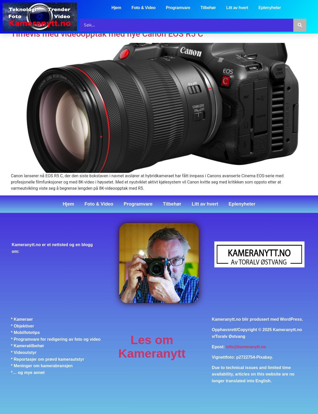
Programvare (178, 7)
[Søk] (299, 25)
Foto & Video (143, 7)
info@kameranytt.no (246, 347)
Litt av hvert (237, 7)
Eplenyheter (270, 7)
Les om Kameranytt (152, 346)
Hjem (116, 7)
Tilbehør (208, 7)
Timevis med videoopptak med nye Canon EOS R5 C (107, 34)
